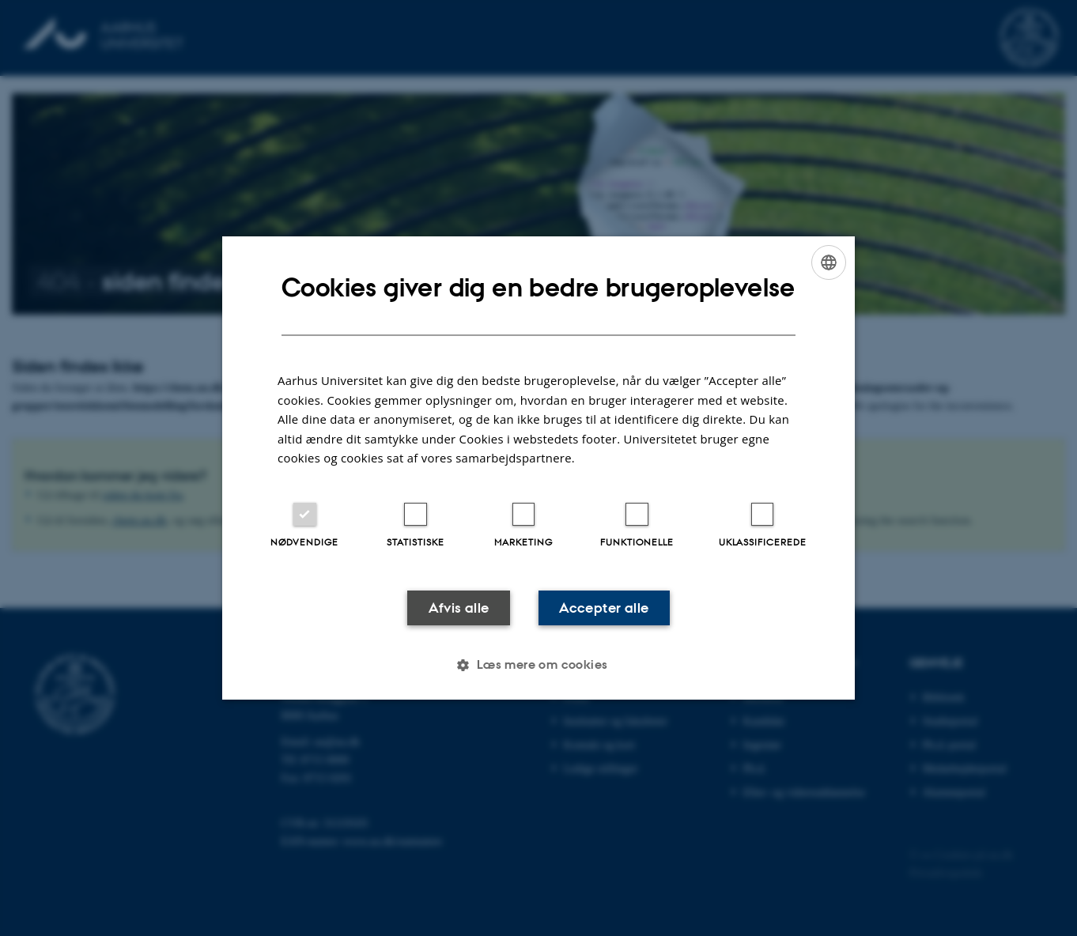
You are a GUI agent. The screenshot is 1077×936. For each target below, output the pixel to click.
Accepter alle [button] (605, 607)
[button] (538, 665)
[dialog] (538, 468)
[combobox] (829, 262)
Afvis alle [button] (457, 607)
